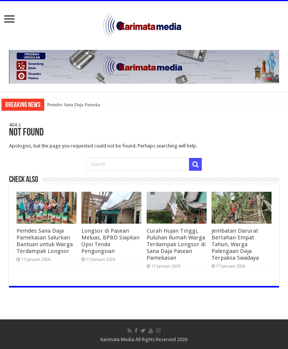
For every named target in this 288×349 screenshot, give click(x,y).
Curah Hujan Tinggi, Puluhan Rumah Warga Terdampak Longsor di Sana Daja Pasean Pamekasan (176, 244)
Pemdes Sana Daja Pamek (72, 104)
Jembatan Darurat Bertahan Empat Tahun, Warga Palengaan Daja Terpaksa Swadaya (235, 244)
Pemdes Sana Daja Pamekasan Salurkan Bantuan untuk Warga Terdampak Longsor (44, 240)
